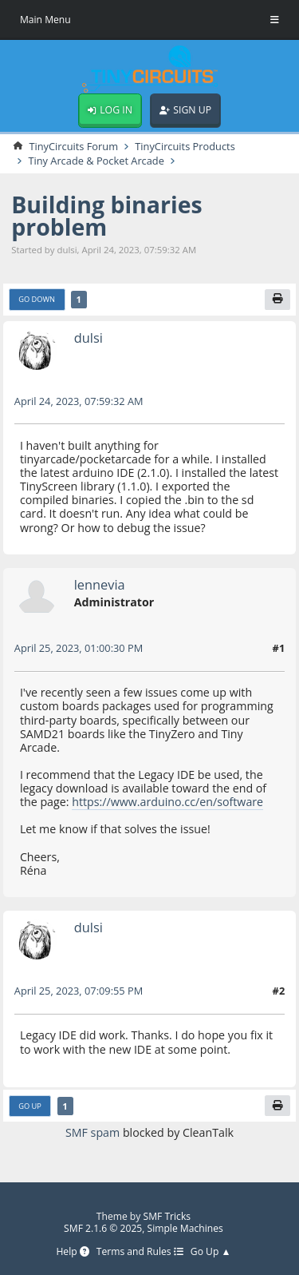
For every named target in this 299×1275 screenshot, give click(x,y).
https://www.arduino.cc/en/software (167, 801)
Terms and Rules (139, 1252)
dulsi (88, 337)
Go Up (29, 1106)
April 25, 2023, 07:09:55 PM (78, 990)
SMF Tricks (167, 1216)
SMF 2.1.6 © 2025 (103, 1228)
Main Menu (45, 19)
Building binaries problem (106, 215)
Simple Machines (185, 1228)
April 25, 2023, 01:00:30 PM (78, 648)
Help (72, 1252)
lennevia (99, 584)
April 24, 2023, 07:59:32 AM (79, 401)
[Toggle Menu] (274, 20)
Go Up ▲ (211, 1252)
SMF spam (92, 1132)
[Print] (277, 299)
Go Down (36, 299)
